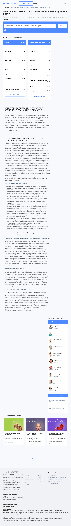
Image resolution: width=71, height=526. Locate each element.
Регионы (39, 475)
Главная (6, 7)
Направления (34, 7)
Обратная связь (52, 475)
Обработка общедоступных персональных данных (55, 480)
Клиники (26, 7)
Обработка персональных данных (57, 477)
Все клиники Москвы (39, 96)
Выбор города (26, 3)
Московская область (40, 480)
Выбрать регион (14, 7)
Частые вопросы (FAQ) (55, 318)
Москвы (19, 38)
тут (17, 286)
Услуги (48, 7)
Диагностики (42, 7)
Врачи (21, 7)
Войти (65, 3)
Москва (35, 3)
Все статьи (35, 459)
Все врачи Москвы (15, 94)
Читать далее (9, 442)
